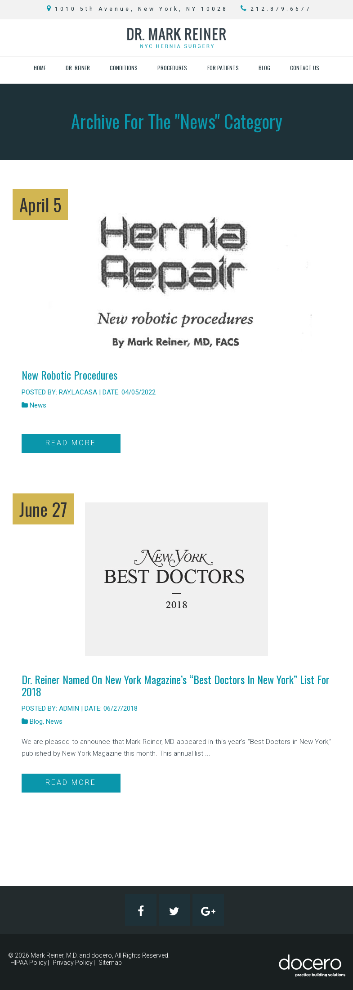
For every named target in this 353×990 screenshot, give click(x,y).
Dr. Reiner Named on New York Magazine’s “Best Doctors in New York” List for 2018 (176, 685)
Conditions (124, 68)
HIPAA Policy (28, 962)
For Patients (223, 68)
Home (40, 68)
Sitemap (110, 962)
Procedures (172, 68)
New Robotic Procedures (69, 375)
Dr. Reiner (78, 68)
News (38, 405)
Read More (70, 443)
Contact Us (304, 68)
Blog (264, 68)
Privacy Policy (73, 962)
